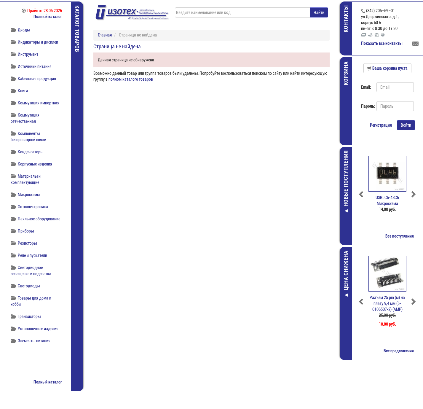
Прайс (42, 10)
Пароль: (366, 106)
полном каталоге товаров (130, 79)
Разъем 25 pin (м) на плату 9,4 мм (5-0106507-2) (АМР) (387, 303)
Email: (366, 87)
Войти (406, 125)
